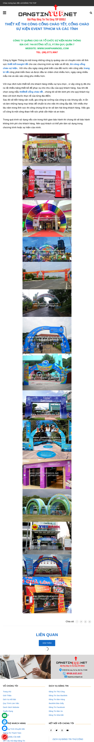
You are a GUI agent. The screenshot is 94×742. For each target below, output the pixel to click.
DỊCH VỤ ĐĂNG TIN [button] (58, 664)
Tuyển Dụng (8, 690)
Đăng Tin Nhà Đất (56, 694)
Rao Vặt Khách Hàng (11, 724)
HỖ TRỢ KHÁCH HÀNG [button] (14, 702)
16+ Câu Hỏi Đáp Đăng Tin (14, 720)
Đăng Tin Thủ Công (57, 670)
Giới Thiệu (7, 674)
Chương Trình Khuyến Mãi (14, 708)
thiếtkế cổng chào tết (31, 92)
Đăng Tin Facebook (57, 686)
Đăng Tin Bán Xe (56, 690)
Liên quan (47, 635)
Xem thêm (47, 643)
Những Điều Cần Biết (11, 716)
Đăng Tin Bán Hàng (57, 678)
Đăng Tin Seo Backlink (58, 674)
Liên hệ (6, 694)
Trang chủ (7, 670)
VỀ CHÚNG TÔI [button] (10, 664)
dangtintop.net (77, 739)
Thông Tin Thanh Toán (12, 712)
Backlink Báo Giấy (56, 682)
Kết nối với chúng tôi (61, 702)
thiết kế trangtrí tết (17, 64)
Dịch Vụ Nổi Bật (9, 678)
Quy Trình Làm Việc (11, 682)
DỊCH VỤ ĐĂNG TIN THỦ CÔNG (68, 718)
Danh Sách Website (11, 686)
